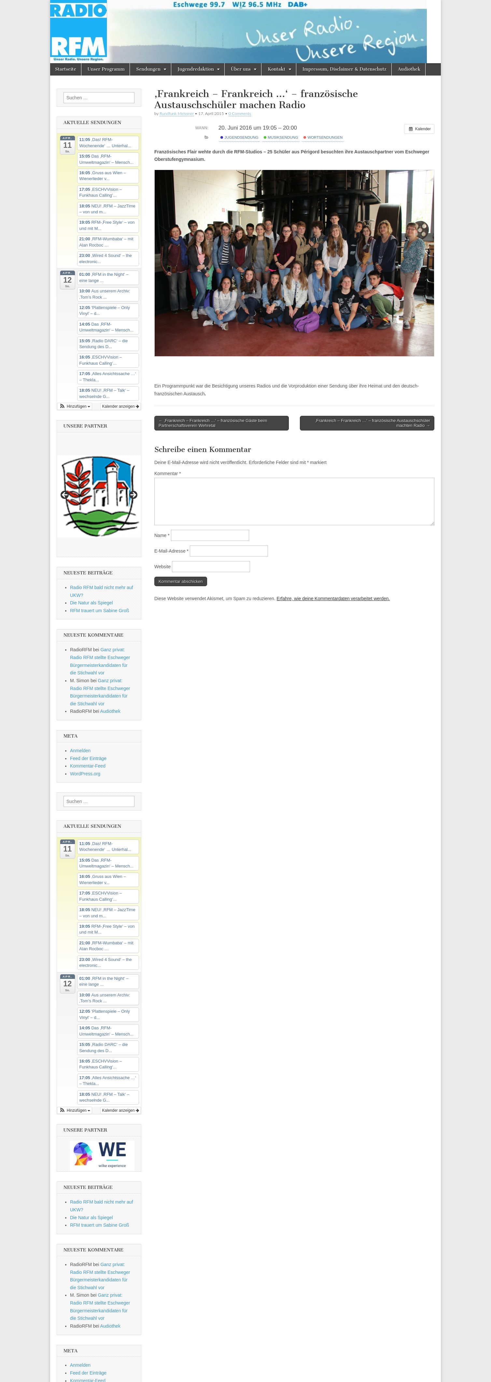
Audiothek (409, 69)
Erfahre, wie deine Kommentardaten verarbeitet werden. (333, 598)
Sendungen (148, 69)
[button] (74, 406)
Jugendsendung (239, 137)
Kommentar (167, 473)
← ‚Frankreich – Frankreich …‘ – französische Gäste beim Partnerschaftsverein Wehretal (213, 423)
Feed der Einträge (88, 758)
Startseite (65, 69)
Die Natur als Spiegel (91, 602)
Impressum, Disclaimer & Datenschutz (344, 69)
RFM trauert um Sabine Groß (99, 610)
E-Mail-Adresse (171, 551)
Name (162, 535)
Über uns (241, 69)
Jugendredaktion (195, 69)
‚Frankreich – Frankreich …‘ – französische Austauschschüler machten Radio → (372, 423)
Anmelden (80, 750)
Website (162, 566)
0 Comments (240, 113)
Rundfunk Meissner (177, 113)
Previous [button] (65, 495)
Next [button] (133, 495)
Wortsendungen (323, 137)
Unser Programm (106, 69)
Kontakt (276, 69)
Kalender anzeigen (120, 406)
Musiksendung (281, 137)
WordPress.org (85, 773)
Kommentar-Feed (87, 766)
